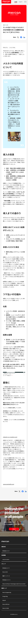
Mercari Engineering (7, 592)
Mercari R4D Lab (6, 604)
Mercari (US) (5, 572)
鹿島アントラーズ (6, 576)
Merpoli (4, 600)
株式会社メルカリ (6, 550)
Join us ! (14, 529)
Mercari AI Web (6, 608)
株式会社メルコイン (7, 579)
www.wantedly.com (8, 484)
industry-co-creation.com (10, 437)
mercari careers (6, 559)
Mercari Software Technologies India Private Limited (14, 583)
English (20, 1)
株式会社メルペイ (6, 568)
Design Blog (5, 596)
